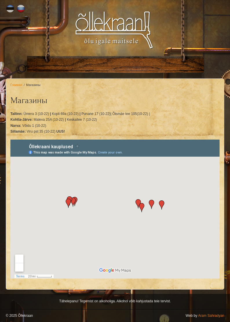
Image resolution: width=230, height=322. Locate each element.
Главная (16, 85)
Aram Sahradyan (211, 316)
